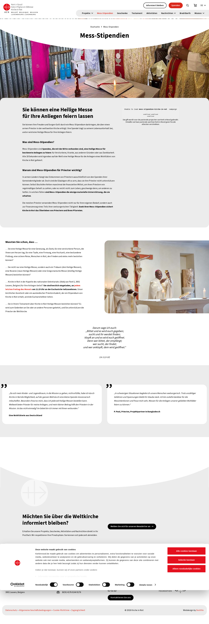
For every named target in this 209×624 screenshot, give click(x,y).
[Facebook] (32, 551)
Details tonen (145, 619)
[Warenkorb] (195, 5)
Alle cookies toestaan (186, 585)
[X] (42, 551)
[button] (187, 5)
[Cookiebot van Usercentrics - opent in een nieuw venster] (17, 619)
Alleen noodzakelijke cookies (186, 602)
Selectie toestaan (186, 594)
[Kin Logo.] (23, 9)
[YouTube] (52, 551)
